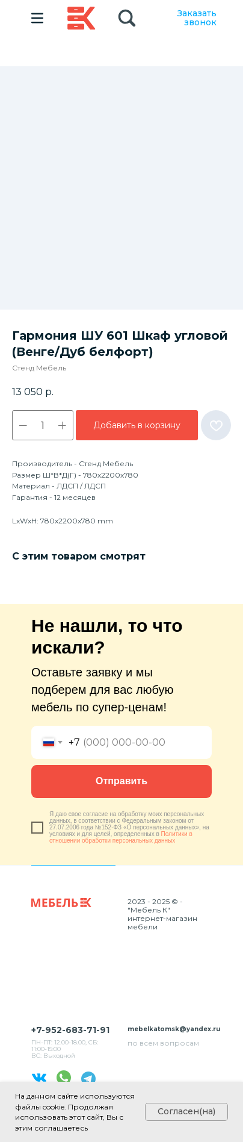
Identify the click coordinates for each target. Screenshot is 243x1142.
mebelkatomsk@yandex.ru (174, 1029)
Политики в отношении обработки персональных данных (120, 837)
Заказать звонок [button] (197, 18)
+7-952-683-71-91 (70, 1030)
